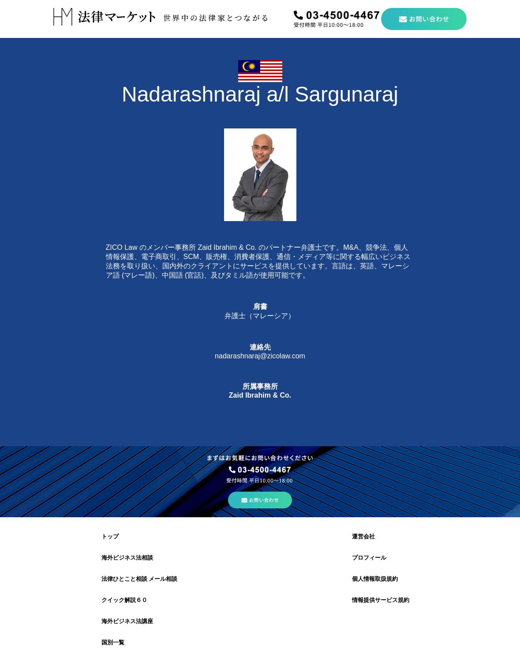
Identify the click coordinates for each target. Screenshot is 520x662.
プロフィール (369, 557)
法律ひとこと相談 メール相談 (139, 578)
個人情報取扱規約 (375, 578)
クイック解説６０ (124, 600)
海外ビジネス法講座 (127, 621)
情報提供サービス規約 (380, 600)
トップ (110, 536)
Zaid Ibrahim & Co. (260, 395)
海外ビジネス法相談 (127, 557)
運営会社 (363, 536)
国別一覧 (112, 642)
